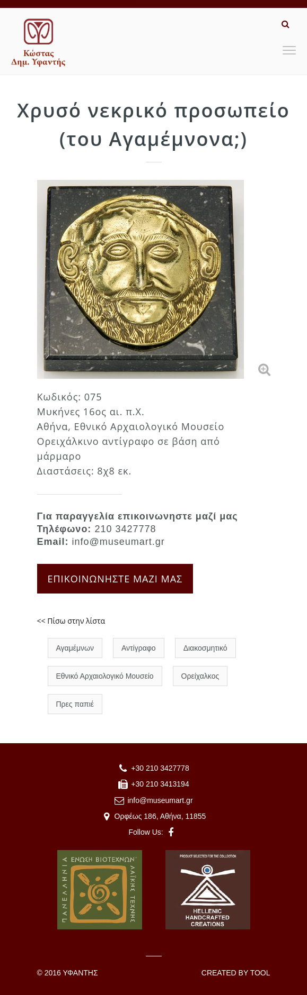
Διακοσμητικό (205, 648)
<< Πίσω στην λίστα (71, 621)
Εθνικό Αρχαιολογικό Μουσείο (105, 676)
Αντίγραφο (138, 648)
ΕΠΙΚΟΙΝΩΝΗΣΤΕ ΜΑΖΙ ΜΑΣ (115, 578)
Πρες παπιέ (75, 704)
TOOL (260, 973)
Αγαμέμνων (75, 648)
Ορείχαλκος (200, 676)
